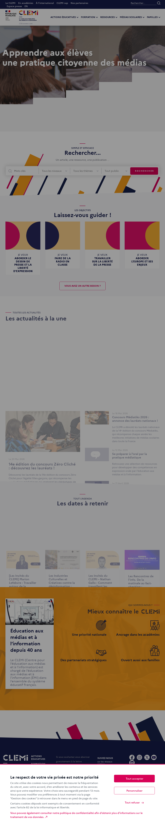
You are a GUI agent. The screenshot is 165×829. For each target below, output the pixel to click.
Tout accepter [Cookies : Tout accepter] (134, 778)
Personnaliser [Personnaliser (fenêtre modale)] (134, 790)
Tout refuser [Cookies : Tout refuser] (134, 802)
